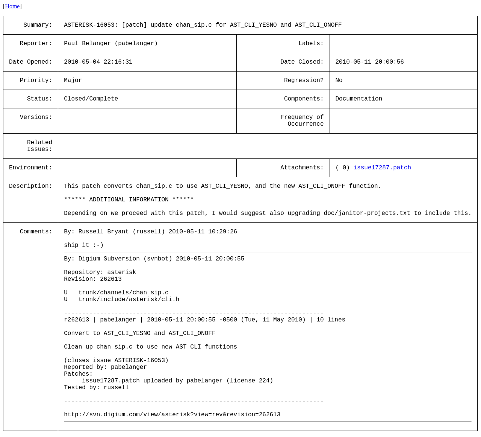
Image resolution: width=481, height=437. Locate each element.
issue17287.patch (382, 167)
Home (12, 6)
